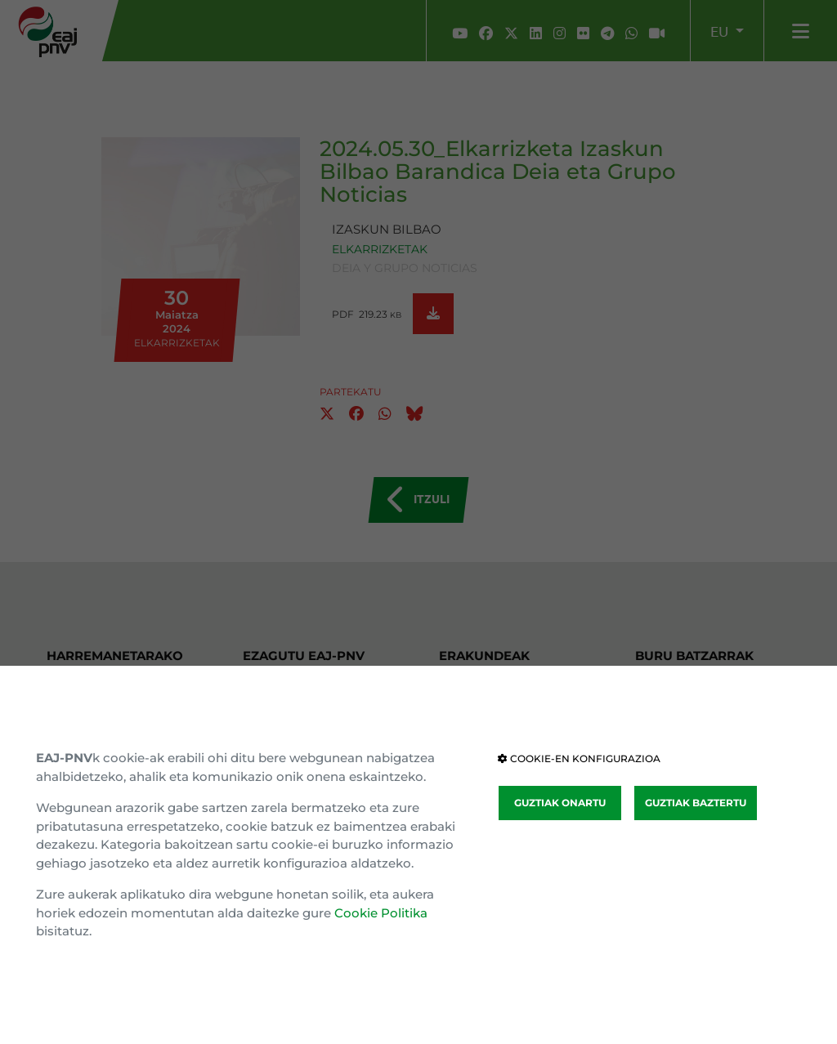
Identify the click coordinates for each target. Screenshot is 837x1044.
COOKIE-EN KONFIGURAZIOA (579, 758)
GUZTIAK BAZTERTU (695, 802)
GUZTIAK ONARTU (560, 802)
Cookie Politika (380, 913)
